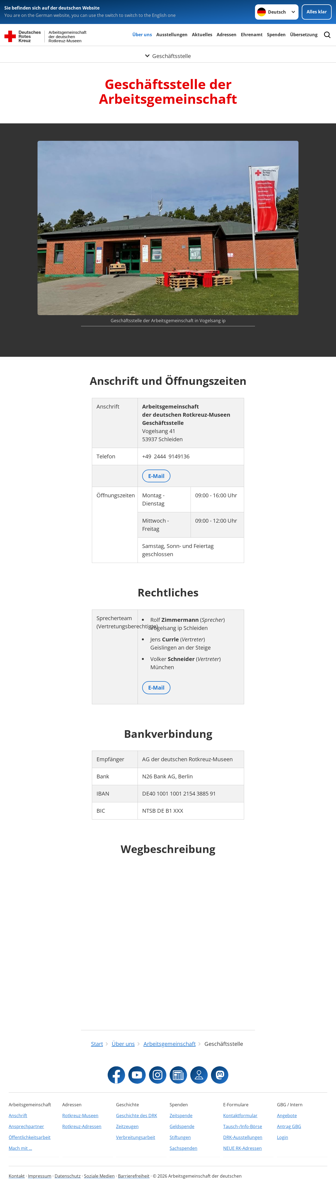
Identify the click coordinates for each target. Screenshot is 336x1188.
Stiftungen (180, 1137)
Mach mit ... (20, 1148)
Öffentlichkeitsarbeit (30, 1137)
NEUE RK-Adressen (242, 1148)
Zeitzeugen (127, 1126)
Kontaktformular (240, 1116)
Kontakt (17, 1176)
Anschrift (18, 1116)
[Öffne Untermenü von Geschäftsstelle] (168, 52)
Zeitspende (181, 1116)
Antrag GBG (289, 1126)
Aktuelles (202, 35)
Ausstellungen (172, 35)
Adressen (227, 35)
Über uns (142, 35)
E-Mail (156, 476)
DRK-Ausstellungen (242, 1137)
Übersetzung (304, 35)
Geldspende (182, 1126)
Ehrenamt (252, 35)
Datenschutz (68, 1176)
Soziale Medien (99, 1176)
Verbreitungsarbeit (135, 1137)
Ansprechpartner (26, 1126)
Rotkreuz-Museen (80, 1116)
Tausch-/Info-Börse (242, 1126)
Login (282, 1137)
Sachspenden (183, 1148)
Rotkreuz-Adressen (81, 1126)
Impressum (39, 1176)
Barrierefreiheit (134, 1176)
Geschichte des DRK (136, 1116)
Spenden (276, 35)
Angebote (287, 1116)
